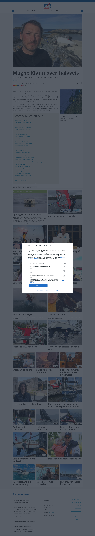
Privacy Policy (55, 290)
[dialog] (47, 268)
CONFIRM (38, 285)
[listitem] (47, 263)
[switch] (63, 266)
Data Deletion (40, 290)
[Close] (70, 246)
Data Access (47, 290)
